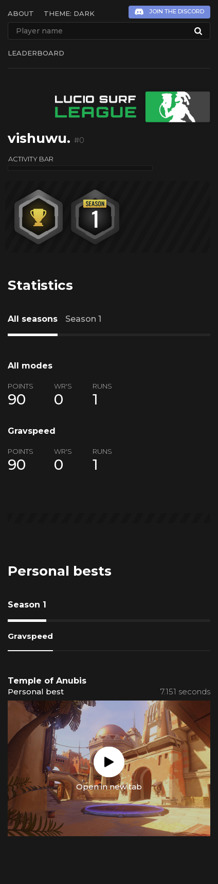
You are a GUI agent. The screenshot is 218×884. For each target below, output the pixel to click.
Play (109, 761)
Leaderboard (36, 53)
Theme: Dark (69, 13)
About (21, 13)
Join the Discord (176, 11)
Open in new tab (109, 786)
